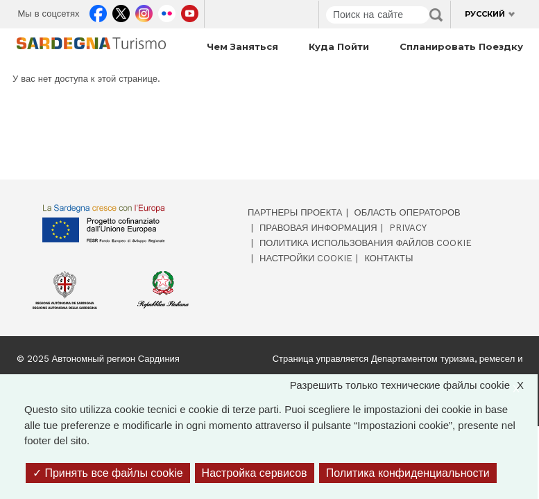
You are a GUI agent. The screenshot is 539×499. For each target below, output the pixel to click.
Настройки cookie (305, 258)
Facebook (98, 11)
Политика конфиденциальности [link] (408, 473)
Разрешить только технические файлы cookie (414, 386)
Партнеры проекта (295, 212)
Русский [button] (485, 14)
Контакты (388, 258)
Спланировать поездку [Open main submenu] (461, 46)
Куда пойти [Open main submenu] (339, 46)
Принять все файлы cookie (108, 473)
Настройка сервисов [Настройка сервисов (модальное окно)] (254, 473)
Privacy (408, 227)
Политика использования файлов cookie (365, 243)
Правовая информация (318, 227)
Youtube (189, 11)
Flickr (167, 11)
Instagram (144, 11)
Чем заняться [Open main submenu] (242, 46)
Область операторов (407, 212)
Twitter (121, 11)
